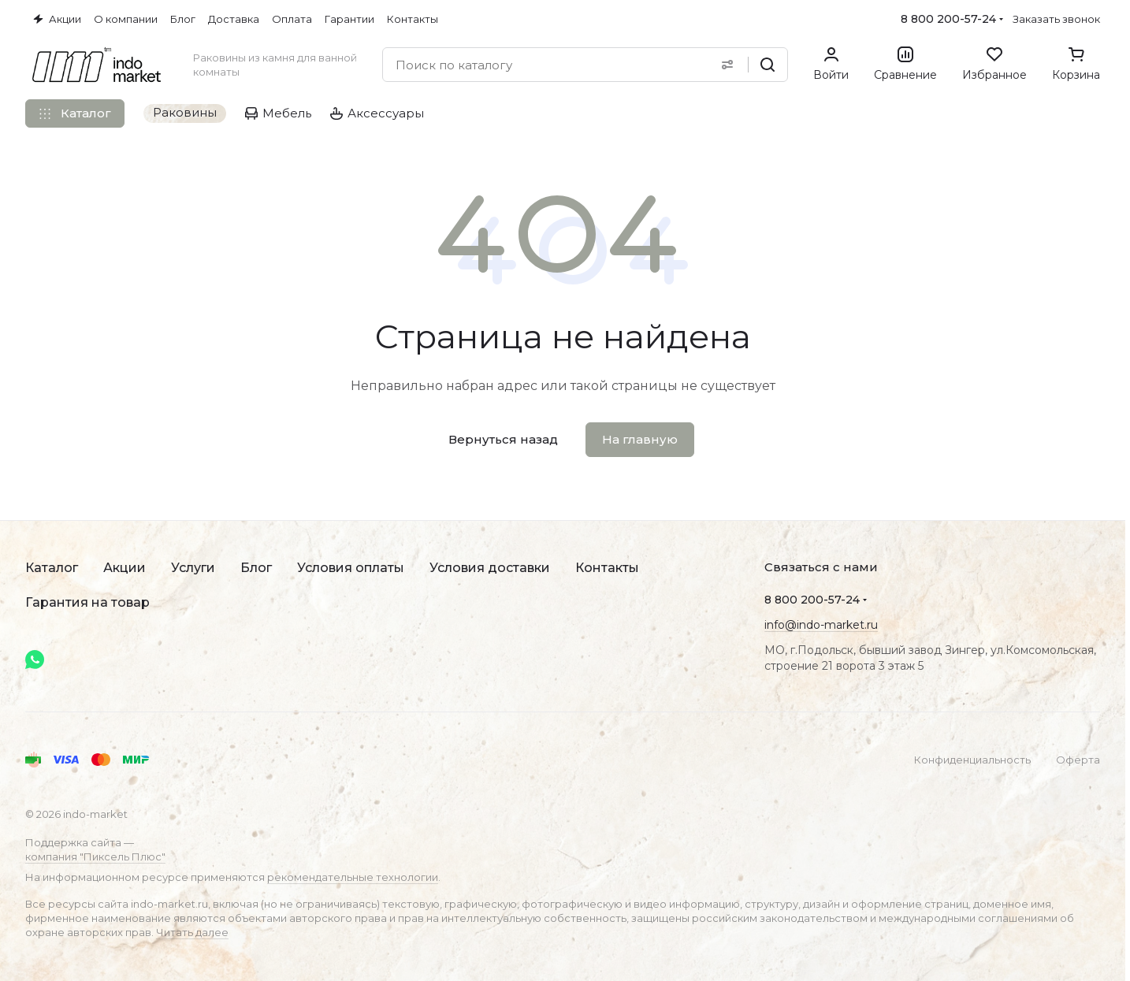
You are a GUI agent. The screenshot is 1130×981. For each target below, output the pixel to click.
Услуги (193, 567)
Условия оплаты (350, 567)
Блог (256, 567)
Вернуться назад (503, 439)
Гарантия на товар (87, 602)
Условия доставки (489, 567)
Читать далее (192, 932)
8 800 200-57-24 (948, 19)
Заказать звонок (1056, 19)
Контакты (607, 567)
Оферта (1078, 759)
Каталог (51, 567)
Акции (124, 567)
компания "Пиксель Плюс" (95, 856)
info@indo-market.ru (821, 625)
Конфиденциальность (972, 759)
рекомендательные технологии (352, 877)
